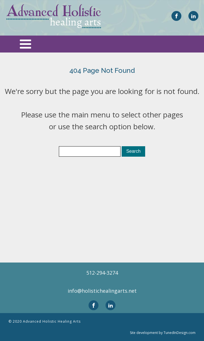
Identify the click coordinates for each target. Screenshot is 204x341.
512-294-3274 (102, 272)
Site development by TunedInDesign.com (163, 332)
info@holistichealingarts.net (102, 290)
